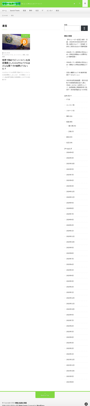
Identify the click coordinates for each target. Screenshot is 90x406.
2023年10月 (70, 239)
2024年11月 (70, 195)
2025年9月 (70, 168)
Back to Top (45, 391)
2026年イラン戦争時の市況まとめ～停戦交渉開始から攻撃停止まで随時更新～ (77, 54)
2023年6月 (70, 262)
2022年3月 (70, 339)
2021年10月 (70, 367)
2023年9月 (70, 245)
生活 (37, 10)
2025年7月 (70, 173)
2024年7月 (70, 212)
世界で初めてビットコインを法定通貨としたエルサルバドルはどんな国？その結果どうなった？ (16, 64)
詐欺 (70, 130)
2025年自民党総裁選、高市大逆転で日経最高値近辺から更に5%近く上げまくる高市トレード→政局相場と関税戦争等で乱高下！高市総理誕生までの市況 (77, 84)
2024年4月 (70, 217)
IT (43, 10)
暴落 (24, 55)
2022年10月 (70, 306)
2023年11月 (70, 234)
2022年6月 (70, 322)
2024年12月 (70, 190)
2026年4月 (70, 151)
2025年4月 (70, 179)
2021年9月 (70, 372)
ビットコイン (18, 55)
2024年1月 (70, 228)
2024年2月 (70, 223)
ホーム (4, 10)
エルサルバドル (8, 55)
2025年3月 (70, 184)
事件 (31, 10)
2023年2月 (70, 284)
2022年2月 (70, 344)
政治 (57, 10)
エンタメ (50, 10)
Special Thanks (15, 10)
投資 (24, 10)
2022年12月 (70, 295)
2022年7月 (70, 317)
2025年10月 (70, 162)
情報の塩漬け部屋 (21, 398)
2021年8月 (70, 378)
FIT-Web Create (22, 401)
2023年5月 (70, 267)
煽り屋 (71, 125)
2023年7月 (70, 256)
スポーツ (69, 110)
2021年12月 (70, 356)
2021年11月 (70, 361)
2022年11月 (70, 300)
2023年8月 (70, 250)
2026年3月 (70, 156)
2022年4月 (70, 333)
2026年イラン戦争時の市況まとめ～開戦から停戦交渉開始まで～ (77, 64)
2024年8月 (70, 206)
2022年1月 (70, 350)
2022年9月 (70, 311)
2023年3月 (70, 278)
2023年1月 (70, 289)
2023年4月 (70, 273)
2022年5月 (70, 328)
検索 (65, 25)
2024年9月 (70, 201)
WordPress (41, 401)
